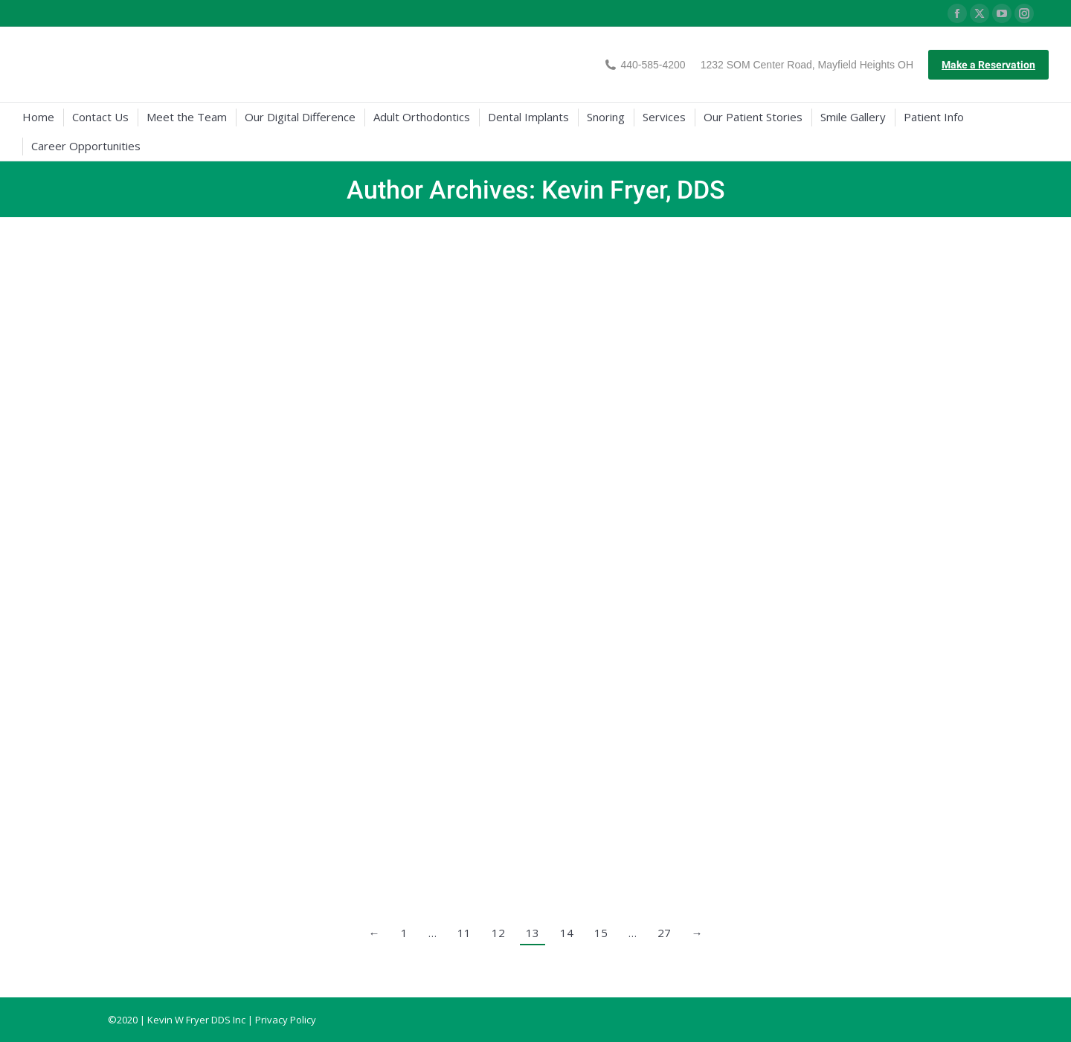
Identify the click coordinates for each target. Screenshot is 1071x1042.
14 (566, 932)
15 (601, 932)
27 (664, 932)
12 (498, 932)
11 (464, 932)
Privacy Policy (285, 1019)
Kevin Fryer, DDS (633, 190)
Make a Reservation (988, 65)
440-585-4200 (645, 65)
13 (532, 932)
